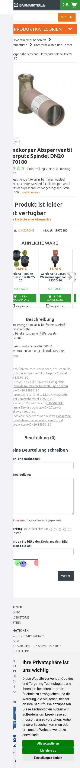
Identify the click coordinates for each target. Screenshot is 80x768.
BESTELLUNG (11, 656)
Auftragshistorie (16, 617)
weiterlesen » (31, 192)
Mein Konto (11, 612)
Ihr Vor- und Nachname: (23, 459)
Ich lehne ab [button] (48, 750)
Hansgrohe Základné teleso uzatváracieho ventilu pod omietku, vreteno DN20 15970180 (38, 420)
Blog (7, 696)
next (70, 277)
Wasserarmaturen (15, 45)
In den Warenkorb (20, 298)
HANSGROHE (25, 230)
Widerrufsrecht (15, 666)
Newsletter (12, 622)
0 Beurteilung (36, 169)
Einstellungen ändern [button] (48, 757)
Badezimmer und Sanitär (30, 40)
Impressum (11, 641)
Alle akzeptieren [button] (48, 743)
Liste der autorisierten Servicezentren (32, 646)
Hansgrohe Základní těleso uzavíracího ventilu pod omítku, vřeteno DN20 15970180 (37, 386)
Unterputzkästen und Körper (53, 45)
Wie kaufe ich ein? (16, 651)
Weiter (65, 576)
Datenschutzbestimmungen (23, 636)
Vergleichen (21, 306)
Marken (9, 686)
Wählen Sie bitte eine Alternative (40, 210)
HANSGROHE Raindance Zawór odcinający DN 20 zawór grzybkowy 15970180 (35, 407)
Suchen (66, 17)
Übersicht (10, 681)
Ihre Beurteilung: (18, 474)
